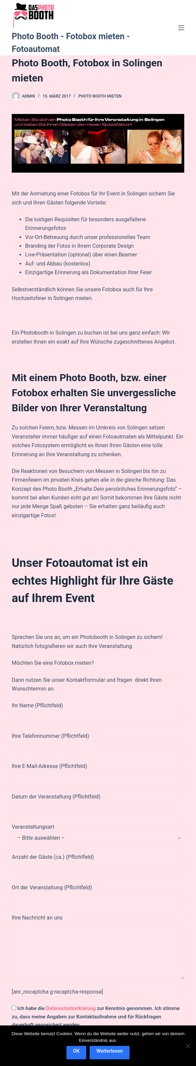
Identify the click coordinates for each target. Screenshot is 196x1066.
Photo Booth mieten (100, 96)
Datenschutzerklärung (71, 1008)
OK (76, 1051)
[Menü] (181, 28)
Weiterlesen (109, 1051)
